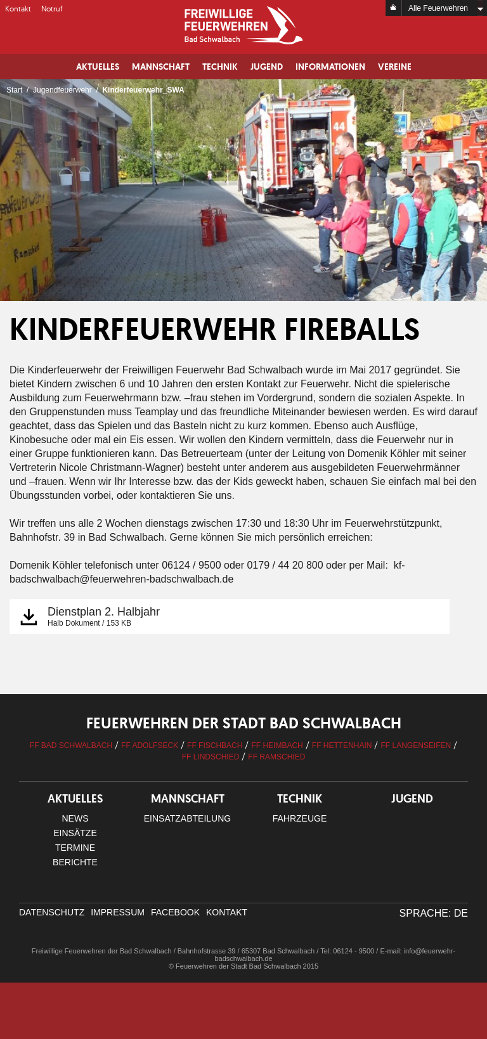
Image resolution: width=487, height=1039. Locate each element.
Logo (243, 25)
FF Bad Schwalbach (71, 745)
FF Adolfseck (149, 745)
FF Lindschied (211, 756)
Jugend (266, 66)
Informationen (330, 66)
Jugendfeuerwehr (62, 90)
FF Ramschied (276, 756)
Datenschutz (51, 912)
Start (14, 90)
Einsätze (74, 833)
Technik (220, 66)
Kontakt (18, 8)
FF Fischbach (214, 745)
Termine (75, 847)
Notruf (52, 8)
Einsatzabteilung (187, 818)
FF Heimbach (276, 745)
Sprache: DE (433, 913)
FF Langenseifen (415, 745)
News (75, 818)
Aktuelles (97, 66)
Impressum (118, 912)
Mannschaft (161, 66)
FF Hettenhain (342, 745)
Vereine (395, 66)
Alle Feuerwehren (438, 8)
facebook (175, 912)
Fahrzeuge (300, 818)
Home (394, 8)
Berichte (75, 862)
